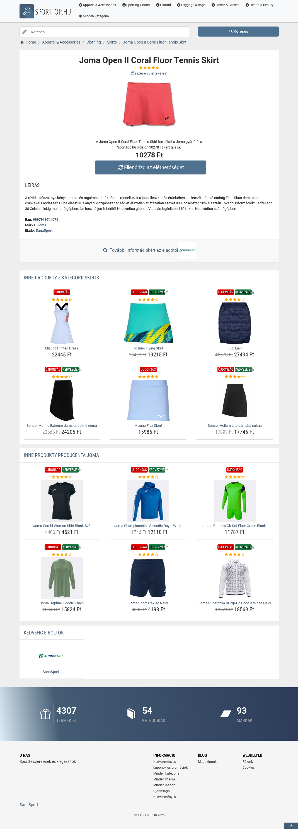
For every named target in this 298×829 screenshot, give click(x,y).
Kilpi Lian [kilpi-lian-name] (234, 348)
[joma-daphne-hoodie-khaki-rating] (62, 554)
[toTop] (291, 826)
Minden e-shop (164, 785)
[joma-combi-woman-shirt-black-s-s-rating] (62, 477)
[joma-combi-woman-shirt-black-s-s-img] (62, 501)
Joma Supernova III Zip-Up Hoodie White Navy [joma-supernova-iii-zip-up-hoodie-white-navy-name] (234, 603)
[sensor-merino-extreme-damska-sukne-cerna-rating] (62, 377)
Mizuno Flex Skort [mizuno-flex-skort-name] (148, 425)
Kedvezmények (164, 797)
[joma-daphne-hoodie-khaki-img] (62, 578)
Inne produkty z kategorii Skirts (61, 278)
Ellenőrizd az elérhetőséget (150, 167)
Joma (41, 225)
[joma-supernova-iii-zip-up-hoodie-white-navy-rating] (235, 554)
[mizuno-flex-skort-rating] (148, 377)
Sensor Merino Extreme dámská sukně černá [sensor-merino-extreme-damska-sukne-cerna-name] (61, 425)
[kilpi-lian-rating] (235, 300)
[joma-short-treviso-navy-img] (148, 578)
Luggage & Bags (191, 5)
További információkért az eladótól (149, 250)
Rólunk (248, 762)
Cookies (249, 768)
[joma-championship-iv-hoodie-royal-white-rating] (148, 477)
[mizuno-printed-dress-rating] (62, 300)
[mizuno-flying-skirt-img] (148, 323)
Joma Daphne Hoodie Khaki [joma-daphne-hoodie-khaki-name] (62, 603)
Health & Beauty (259, 5)
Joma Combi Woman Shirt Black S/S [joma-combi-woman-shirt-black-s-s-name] (62, 526)
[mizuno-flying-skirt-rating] (148, 300)
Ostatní (163, 5)
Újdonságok (162, 791)
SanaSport (44, 230)
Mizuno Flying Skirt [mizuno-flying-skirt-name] (148, 348)
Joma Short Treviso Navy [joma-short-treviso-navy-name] (148, 603)
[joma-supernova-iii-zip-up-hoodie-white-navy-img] (235, 578)
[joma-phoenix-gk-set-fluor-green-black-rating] (235, 477)
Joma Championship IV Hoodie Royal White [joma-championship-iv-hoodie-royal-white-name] (148, 526)
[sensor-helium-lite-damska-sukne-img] (235, 400)
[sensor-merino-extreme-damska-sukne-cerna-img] (62, 400)
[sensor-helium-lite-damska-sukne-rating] (235, 377)
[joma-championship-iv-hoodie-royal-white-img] (148, 501)
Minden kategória (94, 16)
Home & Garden (225, 5)
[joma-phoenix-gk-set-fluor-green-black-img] (235, 501)
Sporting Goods (136, 5)
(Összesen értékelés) (149, 73)
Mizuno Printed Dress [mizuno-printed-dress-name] (62, 348)
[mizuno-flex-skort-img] (148, 400)
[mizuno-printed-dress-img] (62, 323)
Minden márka (164, 779)
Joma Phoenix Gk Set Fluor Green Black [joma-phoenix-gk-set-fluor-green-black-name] (234, 526)
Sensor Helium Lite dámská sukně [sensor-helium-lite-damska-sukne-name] (235, 425)
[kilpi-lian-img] (235, 323)
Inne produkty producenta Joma (61, 455)
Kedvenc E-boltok (44, 633)
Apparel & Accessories (98, 5)
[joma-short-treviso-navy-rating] (148, 554)
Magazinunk (207, 762)
